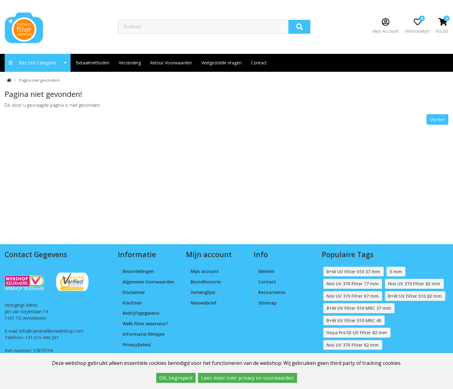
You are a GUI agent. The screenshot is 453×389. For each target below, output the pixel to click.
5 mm (396, 271)
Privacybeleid (137, 345)
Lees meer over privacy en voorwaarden (247, 377)
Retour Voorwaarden (171, 63)
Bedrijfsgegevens (141, 313)
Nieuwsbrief (204, 303)
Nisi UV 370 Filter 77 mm (352, 284)
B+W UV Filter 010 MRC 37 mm (358, 308)
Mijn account (205, 271)
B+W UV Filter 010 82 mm (415, 296)
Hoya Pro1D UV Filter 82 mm (356, 332)
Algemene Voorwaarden (148, 282)
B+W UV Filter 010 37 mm (353, 271)
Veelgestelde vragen (221, 63)
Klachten (132, 303)
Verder (437, 120)
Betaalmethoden (93, 63)
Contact (267, 282)
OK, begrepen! (175, 377)
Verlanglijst (203, 292)
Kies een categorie (38, 63)
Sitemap (267, 303)
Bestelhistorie (206, 282)
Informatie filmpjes (144, 334)
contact (259, 63)
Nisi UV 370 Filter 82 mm (414, 284)
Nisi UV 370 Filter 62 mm (352, 345)
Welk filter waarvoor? (145, 323)
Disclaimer (134, 292)
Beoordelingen (138, 271)
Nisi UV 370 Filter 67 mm (352, 296)
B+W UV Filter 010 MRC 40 (353, 320)
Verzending (130, 63)
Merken (266, 271)
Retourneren (272, 292)
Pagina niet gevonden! (39, 80)
